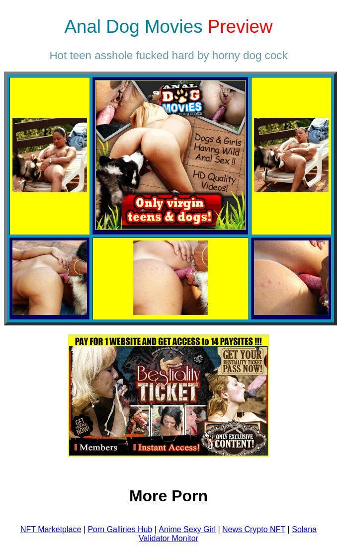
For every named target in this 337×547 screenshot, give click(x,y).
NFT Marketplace (50, 529)
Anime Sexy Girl (187, 529)
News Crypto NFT (253, 529)
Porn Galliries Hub (119, 529)
